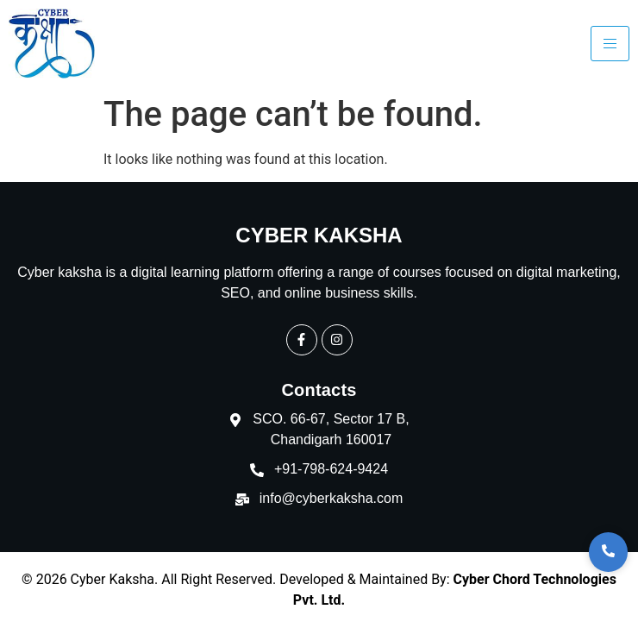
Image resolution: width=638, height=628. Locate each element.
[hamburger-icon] (610, 43)
